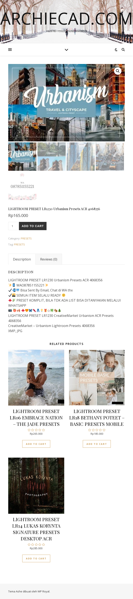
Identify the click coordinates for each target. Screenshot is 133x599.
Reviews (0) (48, 259)
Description (22, 259)
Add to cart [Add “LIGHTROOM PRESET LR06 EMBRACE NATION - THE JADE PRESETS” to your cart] (36, 443)
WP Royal (43, 591)
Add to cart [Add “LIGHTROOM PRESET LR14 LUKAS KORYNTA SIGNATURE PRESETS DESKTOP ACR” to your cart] (36, 558)
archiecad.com (66, 18)
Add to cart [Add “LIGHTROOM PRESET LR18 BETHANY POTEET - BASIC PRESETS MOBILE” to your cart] (96, 443)
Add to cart (33, 226)
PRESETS (26, 238)
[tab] (22, 259)
